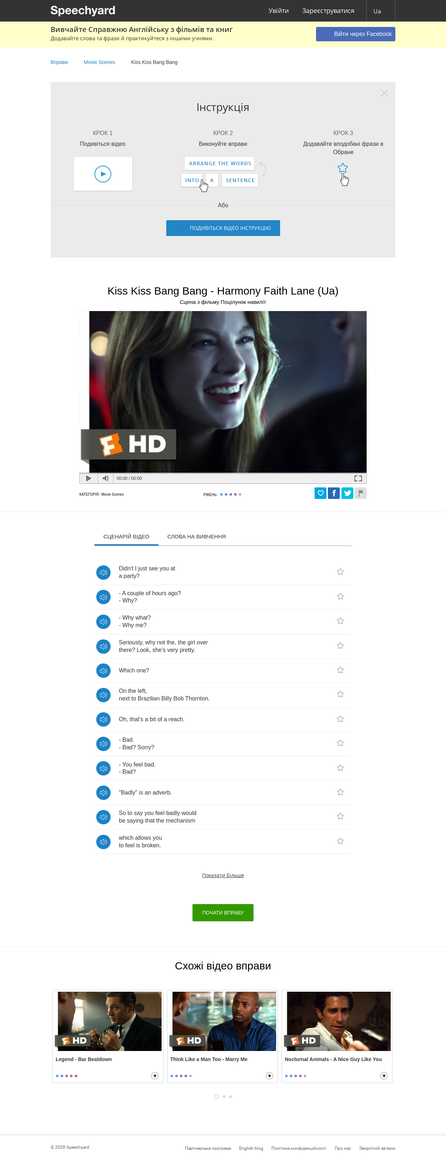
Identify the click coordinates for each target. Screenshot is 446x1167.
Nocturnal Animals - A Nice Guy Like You (333, 1059)
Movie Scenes (99, 62)
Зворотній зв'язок (377, 1148)
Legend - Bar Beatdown (84, 1059)
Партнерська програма (208, 1148)
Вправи (59, 62)
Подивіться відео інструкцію (230, 227)
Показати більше (223, 875)
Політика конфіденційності (298, 1148)
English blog (251, 1148)
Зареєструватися (328, 11)
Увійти (279, 11)
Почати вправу (223, 913)
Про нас (343, 1148)
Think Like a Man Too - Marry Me (208, 1059)
